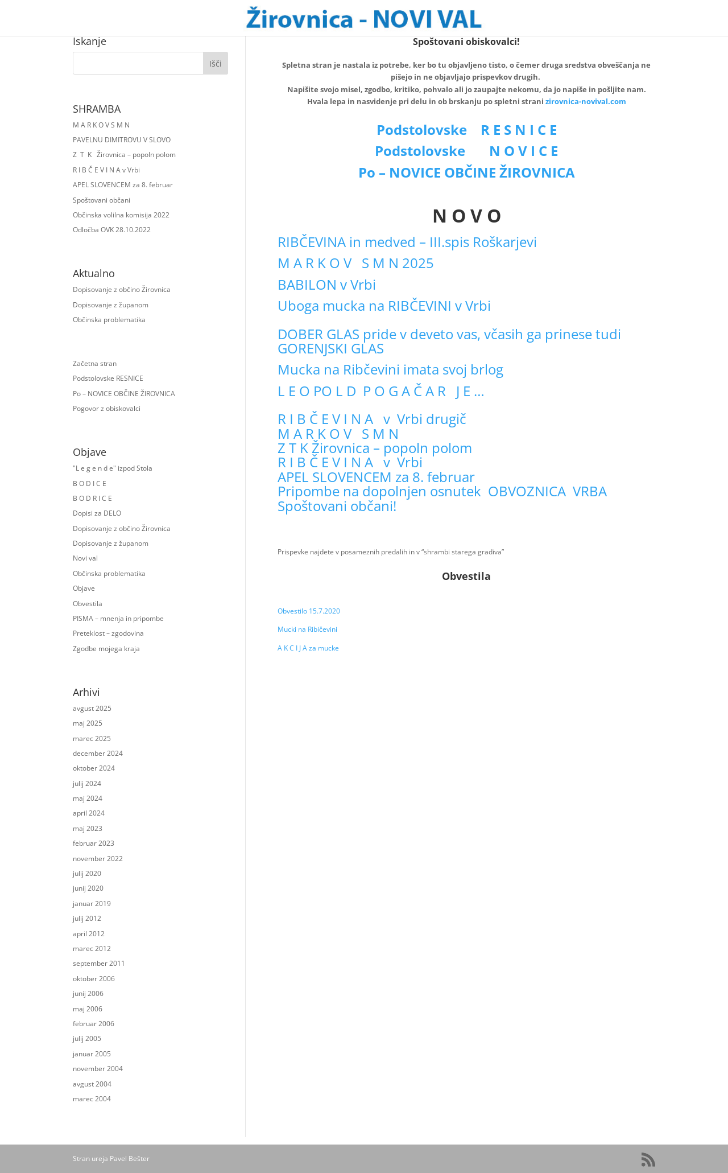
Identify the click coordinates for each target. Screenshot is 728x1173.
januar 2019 (92, 903)
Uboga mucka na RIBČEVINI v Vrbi (384, 305)
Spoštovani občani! (337, 505)
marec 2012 (92, 948)
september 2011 (99, 963)
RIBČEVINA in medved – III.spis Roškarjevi (407, 241)
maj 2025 (87, 723)
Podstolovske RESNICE (108, 378)
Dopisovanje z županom (110, 305)
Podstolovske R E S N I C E (467, 129)
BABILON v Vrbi (327, 284)
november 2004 (98, 1068)
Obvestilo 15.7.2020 (309, 611)
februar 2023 (93, 843)
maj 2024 (87, 798)
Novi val (85, 558)
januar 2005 (92, 1054)
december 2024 (98, 753)
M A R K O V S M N (101, 125)
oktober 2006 (94, 978)
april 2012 (89, 934)
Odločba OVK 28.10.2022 (112, 229)
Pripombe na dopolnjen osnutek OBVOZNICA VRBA (442, 490)
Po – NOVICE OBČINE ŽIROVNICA (124, 393)
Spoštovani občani (101, 200)
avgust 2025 (92, 708)
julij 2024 (87, 783)
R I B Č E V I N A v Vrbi (106, 170)
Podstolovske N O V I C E (466, 150)
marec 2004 (92, 1099)
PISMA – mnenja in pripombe (118, 618)
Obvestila (87, 603)
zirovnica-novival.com (585, 101)
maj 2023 (87, 828)
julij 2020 (87, 873)
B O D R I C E (92, 498)
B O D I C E (89, 483)
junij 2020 (88, 888)
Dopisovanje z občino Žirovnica (122, 289)
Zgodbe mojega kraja (106, 648)
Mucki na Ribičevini (307, 629)
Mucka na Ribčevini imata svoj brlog (390, 369)
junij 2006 (88, 993)
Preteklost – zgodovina (108, 633)
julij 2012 (87, 918)
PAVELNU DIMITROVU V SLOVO (122, 140)
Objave (84, 588)
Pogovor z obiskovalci (106, 408)
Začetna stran (95, 363)
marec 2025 (92, 738)
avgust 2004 (92, 1084)
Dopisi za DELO (97, 513)
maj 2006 (87, 1009)
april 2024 (89, 813)
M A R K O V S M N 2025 (356, 262)
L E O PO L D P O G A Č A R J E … (381, 390)
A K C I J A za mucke (308, 648)
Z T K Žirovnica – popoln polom (124, 154)
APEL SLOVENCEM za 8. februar (123, 185)
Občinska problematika (109, 319)
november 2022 (98, 858)
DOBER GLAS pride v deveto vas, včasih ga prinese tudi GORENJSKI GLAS (449, 340)
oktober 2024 (94, 768)
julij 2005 (87, 1038)
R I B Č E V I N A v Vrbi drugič (372, 418)
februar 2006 (93, 1023)
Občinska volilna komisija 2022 (121, 215)
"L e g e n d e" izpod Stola (112, 468)
